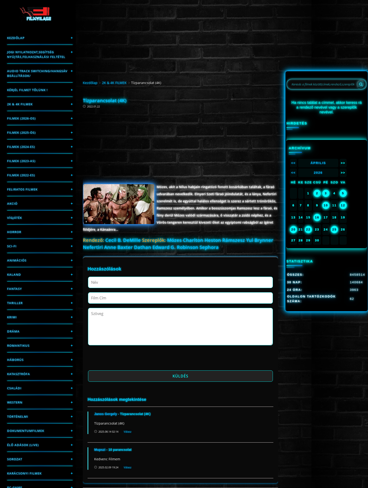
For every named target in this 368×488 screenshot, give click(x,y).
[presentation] (124, 359)
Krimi (12, 317)
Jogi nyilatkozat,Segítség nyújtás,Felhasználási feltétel (36, 54)
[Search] (361, 84)
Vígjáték (14, 218)
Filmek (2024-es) (21, 147)
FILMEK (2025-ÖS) (21, 132)
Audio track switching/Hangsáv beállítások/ (37, 73)
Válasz (127, 431)
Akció (12, 203)
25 (334, 229)
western (14, 402)
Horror (14, 232)
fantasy (14, 289)
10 (326, 205)
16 (317, 217)
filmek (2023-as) (21, 161)
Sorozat (14, 459)
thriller (15, 303)
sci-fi (12, 246)
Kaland (14, 274)
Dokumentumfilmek (25, 431)
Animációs (17, 260)
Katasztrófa (18, 374)
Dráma (13, 331)
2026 (318, 172)
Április (318, 163)
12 (343, 205)
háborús (15, 360)
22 (308, 229)
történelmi (17, 416)
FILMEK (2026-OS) (21, 118)
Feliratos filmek (22, 189)
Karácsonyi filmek (24, 473)
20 (293, 229)
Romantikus (18, 345)
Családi (14, 388)
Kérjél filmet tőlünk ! (27, 90)
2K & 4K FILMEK (20, 104)
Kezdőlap (16, 38)
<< (293, 163)
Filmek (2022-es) (21, 175)
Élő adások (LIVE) (23, 445)
